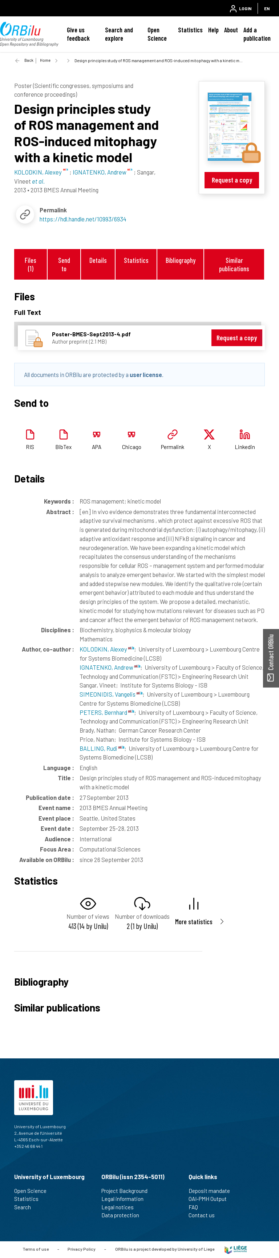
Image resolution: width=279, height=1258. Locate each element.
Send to (64, 264)
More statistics (194, 921)
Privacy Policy (82, 1248)
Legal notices (120, 1207)
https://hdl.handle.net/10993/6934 (83, 219)
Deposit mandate (212, 1190)
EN (267, 8)
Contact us (205, 1215)
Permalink (172, 447)
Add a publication (257, 34)
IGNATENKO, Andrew (110, 667)
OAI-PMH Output (211, 1198)
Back (28, 60)
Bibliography (180, 260)
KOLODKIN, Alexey (107, 649)
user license (146, 374)
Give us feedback (78, 34)
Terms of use (36, 1248)
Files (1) (30, 264)
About (231, 30)
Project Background (127, 1190)
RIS (30, 447)
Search (25, 1207)
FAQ (196, 1207)
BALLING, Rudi (102, 748)
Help (213, 30)
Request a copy (232, 180)
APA (96, 447)
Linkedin (245, 447)
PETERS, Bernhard (107, 712)
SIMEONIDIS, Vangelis (111, 694)
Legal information (125, 1198)
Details (98, 260)
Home (45, 60)
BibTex (63, 447)
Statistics (190, 30)
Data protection (123, 1215)
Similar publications (234, 264)
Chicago (131, 447)
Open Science (157, 34)
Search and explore (119, 34)
